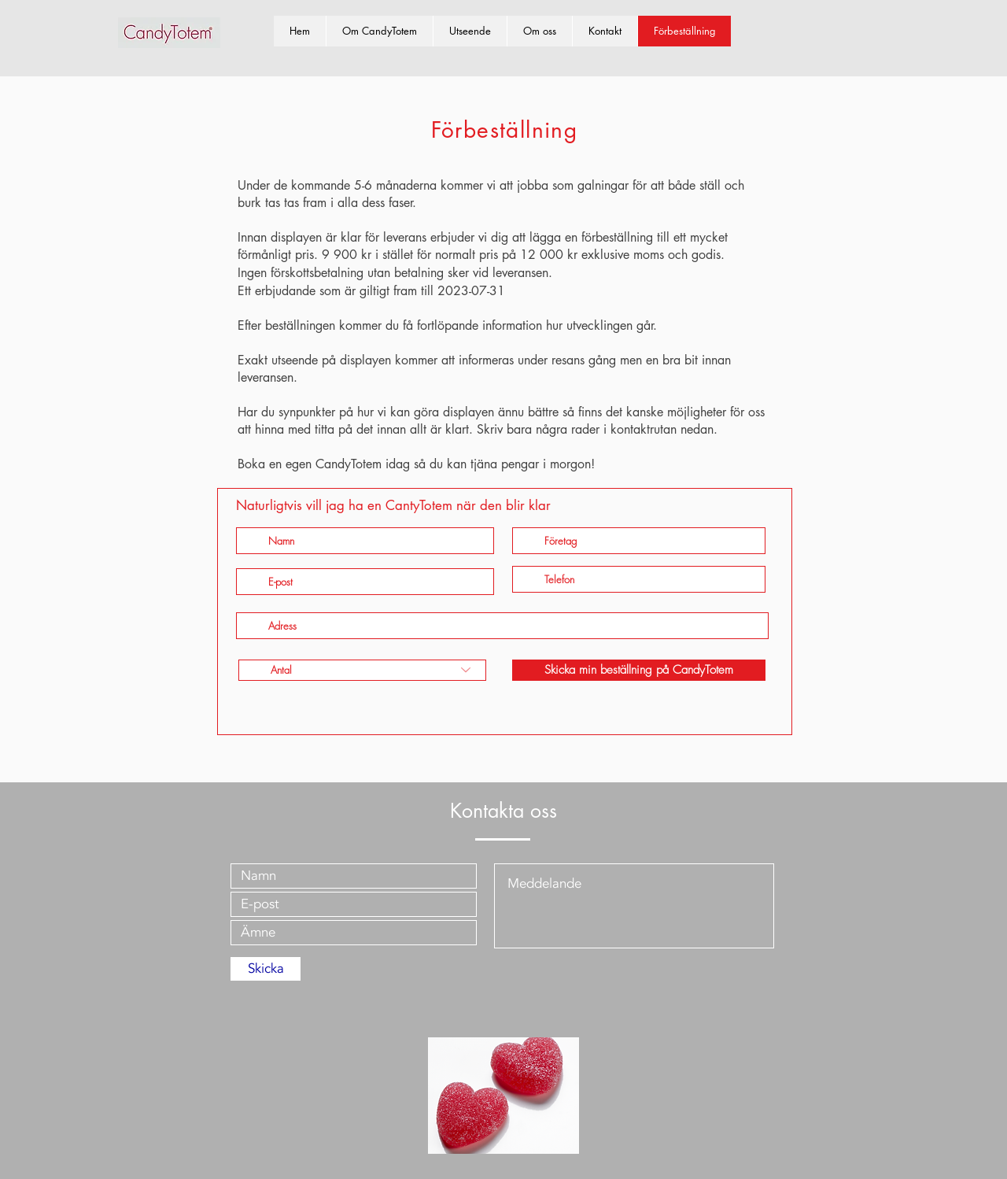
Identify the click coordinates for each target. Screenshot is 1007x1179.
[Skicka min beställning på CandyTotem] (638, 670)
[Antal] (362, 670)
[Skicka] (266, 969)
